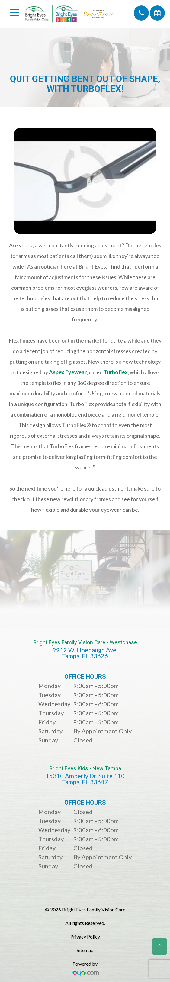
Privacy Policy (85, 936)
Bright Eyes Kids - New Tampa (85, 779)
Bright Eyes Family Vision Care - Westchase (85, 653)
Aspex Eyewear (68, 372)
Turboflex (116, 372)
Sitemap (85, 950)
